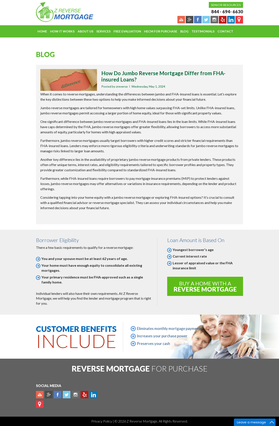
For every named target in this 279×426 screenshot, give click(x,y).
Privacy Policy (102, 421)
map (40, 404)
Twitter (66, 394)
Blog (184, 31)
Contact (225, 31)
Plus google (49, 394)
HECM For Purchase (160, 31)
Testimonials (203, 31)
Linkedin (93, 394)
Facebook (57, 394)
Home (42, 31)
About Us (85, 31)
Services (103, 31)
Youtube (40, 394)
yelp (84, 394)
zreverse (122, 86)
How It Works (62, 31)
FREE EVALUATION (127, 31)
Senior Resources (226, 5)
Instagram (75, 394)
